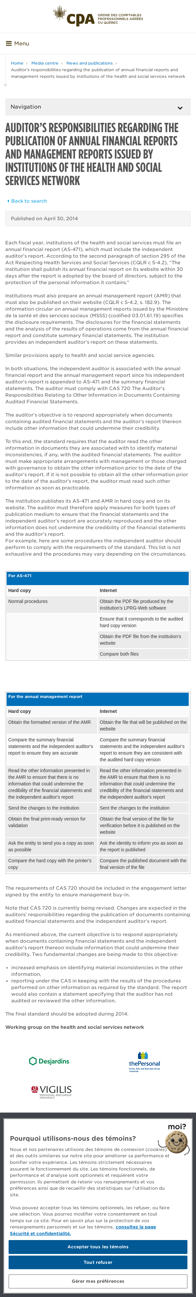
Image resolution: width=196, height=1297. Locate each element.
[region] (98, 1206)
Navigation (26, 107)
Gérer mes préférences (98, 1281)
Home (17, 63)
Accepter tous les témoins (98, 1246)
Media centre (45, 63)
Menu (17, 43)
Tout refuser (98, 1262)
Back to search (26, 201)
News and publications (89, 63)
